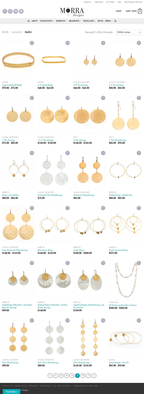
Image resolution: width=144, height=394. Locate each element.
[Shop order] (129, 32)
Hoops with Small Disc (10, 195)
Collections (47, 21)
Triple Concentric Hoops (118, 250)
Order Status (99, 2)
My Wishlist (110, 2)
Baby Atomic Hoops (45, 250)
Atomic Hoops (78, 250)
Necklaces (89, 21)
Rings (100, 21)
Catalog (17, 32)
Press (108, 21)
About (35, 21)
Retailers (33, 386)
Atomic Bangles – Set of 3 (118, 363)
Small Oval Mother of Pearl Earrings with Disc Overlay (88, 306)
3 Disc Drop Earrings (10, 363)
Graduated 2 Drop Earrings (83, 195)
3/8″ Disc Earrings (80, 85)
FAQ (119, 2)
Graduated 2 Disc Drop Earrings (50, 195)
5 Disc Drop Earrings (81, 363)
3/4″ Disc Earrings (116, 85)
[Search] (29, 21)
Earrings (61, 21)
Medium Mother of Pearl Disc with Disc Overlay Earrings (53, 306)
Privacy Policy (64, 386)
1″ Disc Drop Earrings (117, 140)
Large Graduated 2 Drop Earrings (15, 250)
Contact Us (88, 2)
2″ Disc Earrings (79, 140)
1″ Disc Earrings (8, 140)
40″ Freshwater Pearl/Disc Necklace (123, 305)
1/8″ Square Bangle (45, 85)
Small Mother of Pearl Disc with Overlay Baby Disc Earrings (17, 306)
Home (5, 32)
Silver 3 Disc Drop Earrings (48, 363)
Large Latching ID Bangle (12, 85)
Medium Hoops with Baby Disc (121, 195)
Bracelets (75, 21)
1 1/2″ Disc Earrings (46, 140)
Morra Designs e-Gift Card (133, 2)
